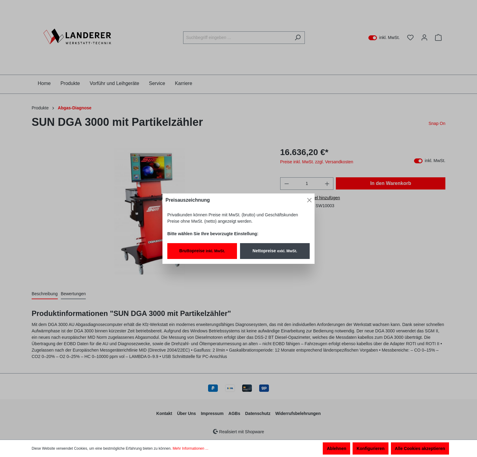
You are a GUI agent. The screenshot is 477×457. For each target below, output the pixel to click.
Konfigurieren (371, 448)
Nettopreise (274, 250)
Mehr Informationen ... (190, 448)
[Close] (309, 200)
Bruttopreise (202, 250)
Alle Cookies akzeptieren (420, 448)
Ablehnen (336, 448)
